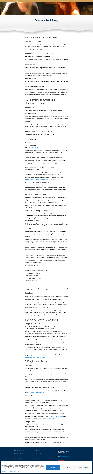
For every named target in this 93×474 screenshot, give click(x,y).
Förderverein (39, 11)
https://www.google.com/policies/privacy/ (48, 418)
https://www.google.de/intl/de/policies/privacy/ (34, 444)
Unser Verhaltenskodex (64, 11)
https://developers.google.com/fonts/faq (57, 416)
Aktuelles (76, 11)
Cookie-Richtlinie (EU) (73, 1)
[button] (90, 463)
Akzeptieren (53, 467)
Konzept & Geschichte (41, 9)
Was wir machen (75, 9)
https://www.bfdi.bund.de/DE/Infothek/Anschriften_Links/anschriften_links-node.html (41, 179)
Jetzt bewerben (46, 1)
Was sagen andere (50, 11)
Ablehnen (68, 467)
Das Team (66, 9)
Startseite (39, 1)
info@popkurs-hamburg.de (33, 147)
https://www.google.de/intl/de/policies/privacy (36, 392)
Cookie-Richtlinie (4, 471)
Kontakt (52, 1)
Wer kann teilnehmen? (55, 9)
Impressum (17, 471)
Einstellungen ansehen (83, 467)
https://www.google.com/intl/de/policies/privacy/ (41, 355)
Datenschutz (64, 1)
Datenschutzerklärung (11, 471)
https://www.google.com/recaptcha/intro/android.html (35, 357)
